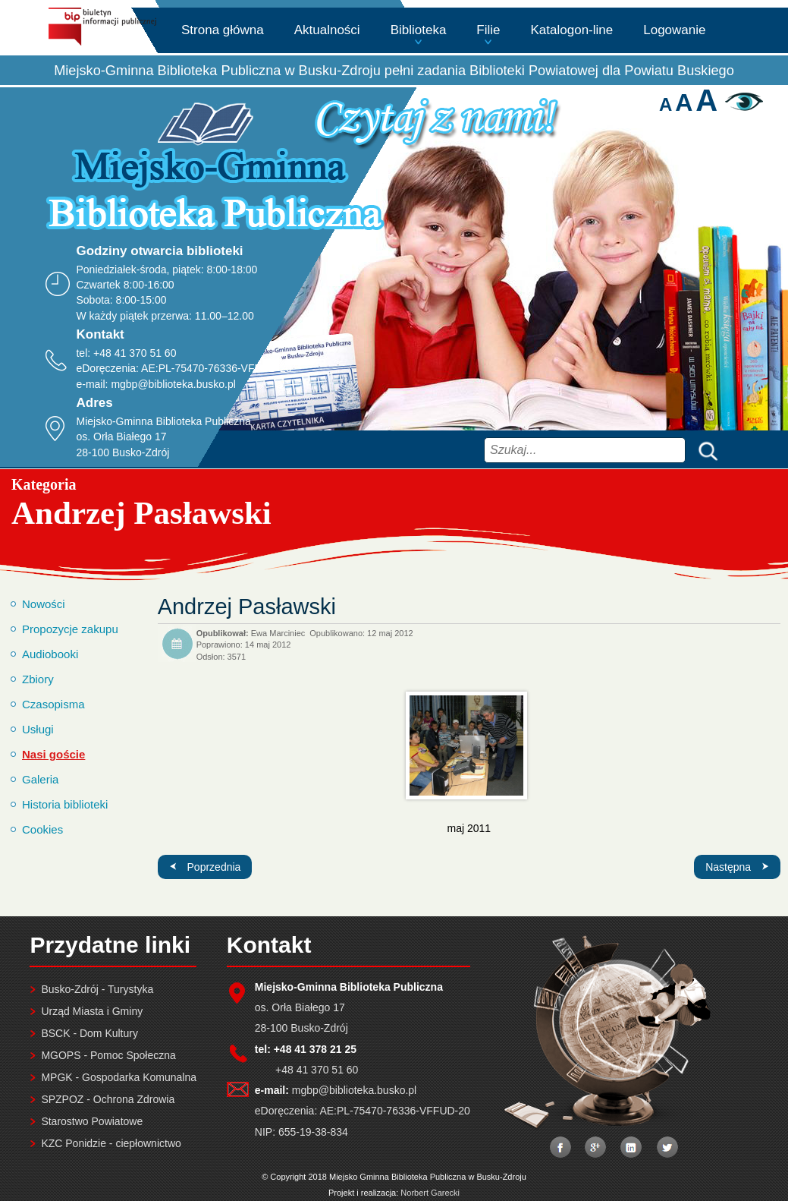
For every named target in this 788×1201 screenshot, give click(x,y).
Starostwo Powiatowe (92, 1121)
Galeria (40, 779)
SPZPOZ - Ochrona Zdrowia (107, 1099)
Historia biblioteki (65, 804)
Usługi (38, 729)
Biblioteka (419, 30)
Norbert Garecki (430, 1192)
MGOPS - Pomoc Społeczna (108, 1055)
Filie (488, 30)
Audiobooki (50, 654)
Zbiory (38, 679)
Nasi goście (53, 754)
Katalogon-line (572, 30)
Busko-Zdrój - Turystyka (97, 989)
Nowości (43, 603)
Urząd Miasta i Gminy (92, 1011)
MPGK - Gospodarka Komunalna (118, 1077)
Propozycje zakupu (70, 629)
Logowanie (674, 30)
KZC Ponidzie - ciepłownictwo (111, 1143)
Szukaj (704, 449)
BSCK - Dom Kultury (89, 1033)
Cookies (42, 829)
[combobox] (585, 450)
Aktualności (327, 30)
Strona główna (222, 30)
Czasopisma (53, 704)
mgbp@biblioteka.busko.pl (173, 384)
